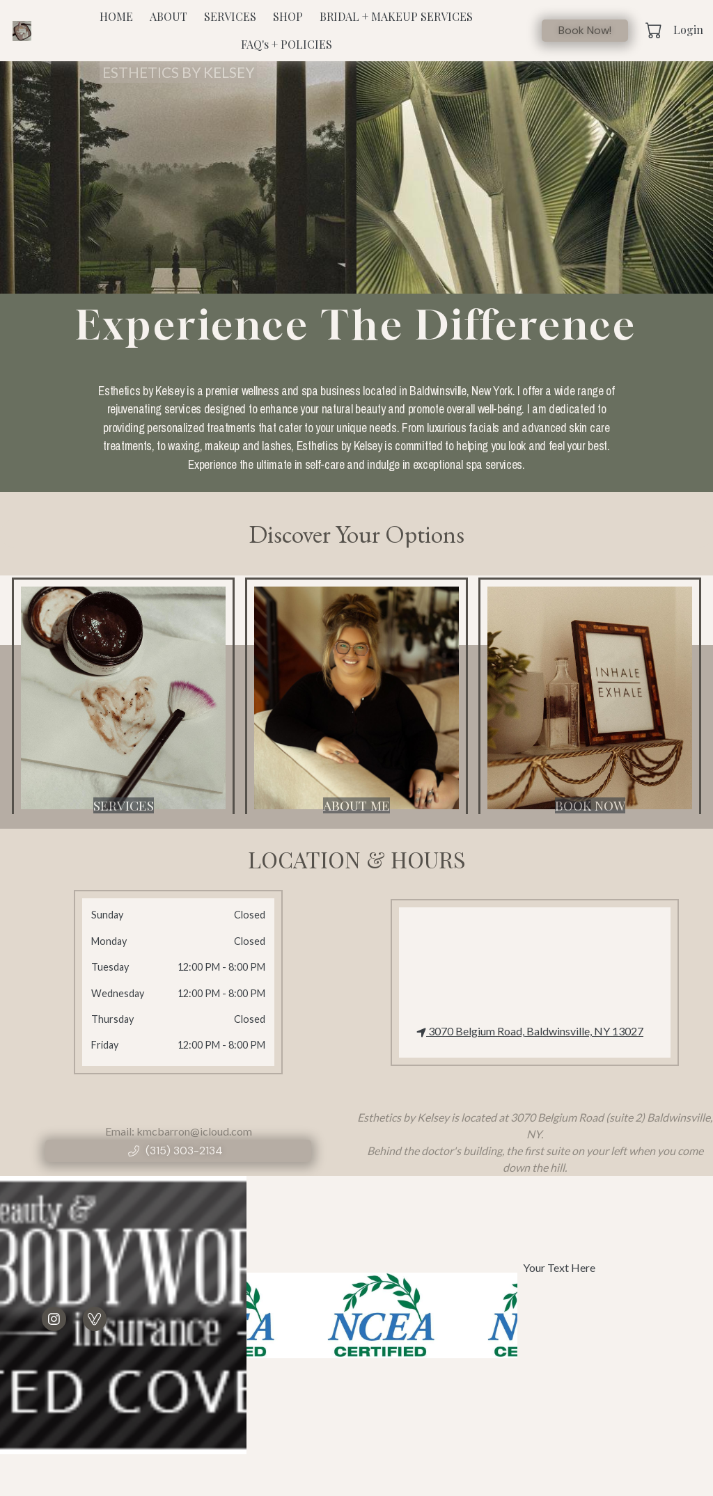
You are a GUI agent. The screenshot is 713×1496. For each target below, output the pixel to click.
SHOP (288, 16)
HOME (116, 16)
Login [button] (688, 29)
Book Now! (584, 30)
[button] (655, 30)
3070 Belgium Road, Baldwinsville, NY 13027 (529, 1031)
